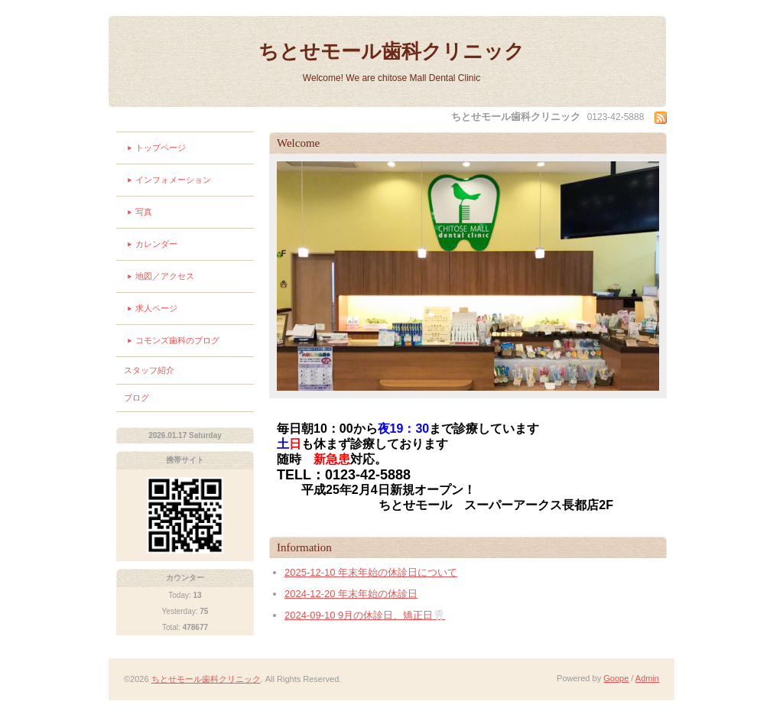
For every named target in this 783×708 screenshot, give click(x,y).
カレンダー (156, 243)
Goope (616, 678)
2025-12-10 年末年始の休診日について (370, 572)
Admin (647, 678)
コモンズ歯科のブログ (177, 340)
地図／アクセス (164, 276)
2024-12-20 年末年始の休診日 (350, 593)
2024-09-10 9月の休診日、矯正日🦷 (364, 615)
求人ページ (156, 308)
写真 (143, 211)
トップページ (160, 147)
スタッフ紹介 (149, 370)
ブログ (136, 397)
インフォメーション (173, 179)
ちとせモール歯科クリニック (391, 51)
